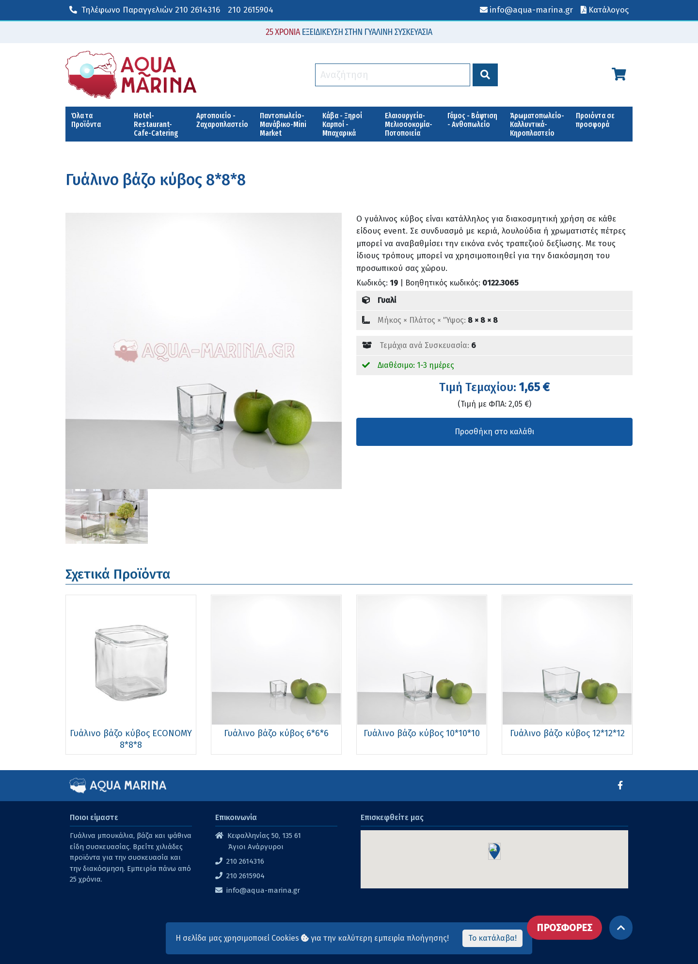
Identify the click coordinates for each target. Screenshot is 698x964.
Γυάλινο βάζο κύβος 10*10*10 (422, 733)
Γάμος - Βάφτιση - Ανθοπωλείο (472, 120)
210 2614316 (144, 10)
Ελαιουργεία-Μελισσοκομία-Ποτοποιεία (408, 124)
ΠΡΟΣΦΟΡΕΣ (564, 927)
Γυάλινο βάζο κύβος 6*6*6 (276, 733)
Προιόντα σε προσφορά (595, 120)
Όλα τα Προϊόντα (86, 120)
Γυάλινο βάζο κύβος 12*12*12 (567, 733)
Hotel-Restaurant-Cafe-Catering (156, 124)
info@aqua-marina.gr (263, 890)
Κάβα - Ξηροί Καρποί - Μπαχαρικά (342, 124)
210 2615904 (250, 10)
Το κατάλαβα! (492, 938)
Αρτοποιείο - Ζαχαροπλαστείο (222, 120)
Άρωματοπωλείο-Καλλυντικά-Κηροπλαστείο (537, 124)
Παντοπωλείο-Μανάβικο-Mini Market (283, 124)
